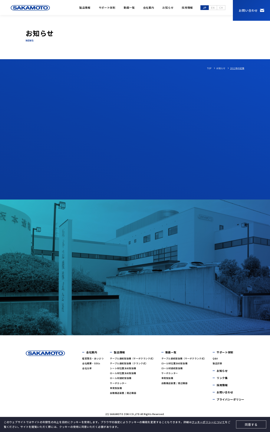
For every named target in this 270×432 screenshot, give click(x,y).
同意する (251, 424)
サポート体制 (107, 7)
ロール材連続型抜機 (120, 379)
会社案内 (148, 7)
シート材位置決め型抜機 (123, 369)
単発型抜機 (116, 389)
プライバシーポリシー (230, 401)
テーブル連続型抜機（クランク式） (129, 364)
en (213, 7)
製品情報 (85, 7)
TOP (209, 68)
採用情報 (187, 7)
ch (221, 7)
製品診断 (217, 364)
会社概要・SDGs (91, 364)
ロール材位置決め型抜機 (123, 374)
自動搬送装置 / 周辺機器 (123, 394)
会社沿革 (87, 369)
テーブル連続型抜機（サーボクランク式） (132, 359)
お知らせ (167, 7)
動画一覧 (129, 7)
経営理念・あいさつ (93, 359)
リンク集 (222, 379)
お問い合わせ (248, 10)
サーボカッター (118, 384)
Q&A (215, 359)
